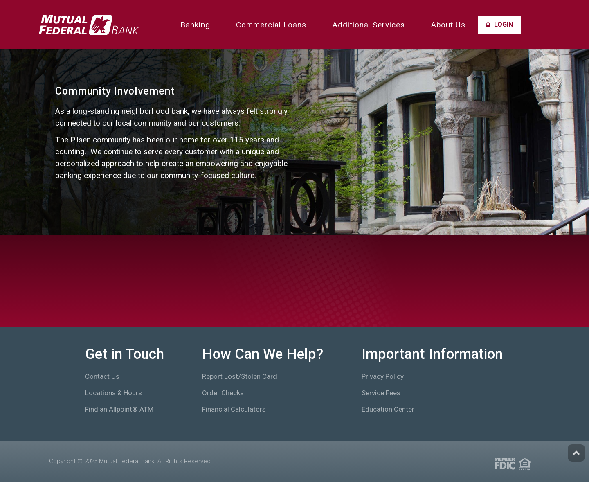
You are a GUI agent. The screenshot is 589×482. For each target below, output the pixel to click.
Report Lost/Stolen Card (239, 376)
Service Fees (381, 393)
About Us (448, 24)
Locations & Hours (113, 393)
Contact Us (102, 376)
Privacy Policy (383, 376)
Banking (195, 24)
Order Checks (223, 393)
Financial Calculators (234, 409)
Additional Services (369, 24)
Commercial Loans (271, 24)
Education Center (388, 409)
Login (499, 24)
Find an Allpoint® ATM (119, 409)
